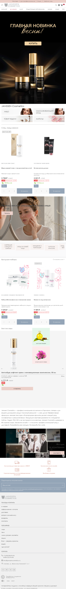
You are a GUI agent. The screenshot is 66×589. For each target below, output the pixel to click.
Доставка (4, 512)
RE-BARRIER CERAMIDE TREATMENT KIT (12, 295)
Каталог (4, 9)
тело (3, 532)
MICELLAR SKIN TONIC (8, 163)
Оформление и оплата (9, 509)
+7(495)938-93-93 (9, 555)
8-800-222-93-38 (8, 557)
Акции (39, 1)
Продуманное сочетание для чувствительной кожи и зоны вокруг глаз (48, 306)
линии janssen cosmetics (9, 535)
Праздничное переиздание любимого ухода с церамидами (16, 306)
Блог (21, 9)
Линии (50, 9)
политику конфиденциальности (32, 489)
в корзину (17, 388)
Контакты (4, 521)
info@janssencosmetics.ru (12, 560)
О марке (4, 506)
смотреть (57, 453)
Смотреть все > (59, 259)
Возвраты (4, 518)
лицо (3, 529)
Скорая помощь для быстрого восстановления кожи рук (49, 174)
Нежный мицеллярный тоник (10, 173)
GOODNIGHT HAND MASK (41, 163)
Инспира (15, 1)
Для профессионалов (28, 1)
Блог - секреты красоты (9, 541)
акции (3, 538)
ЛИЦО (57, 9)
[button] (3, 57)
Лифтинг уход (48, 1)
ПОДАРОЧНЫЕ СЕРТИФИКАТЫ (35, 9)
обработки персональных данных (12, 490)
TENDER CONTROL (39, 295)
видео (3, 544)
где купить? (5, 547)
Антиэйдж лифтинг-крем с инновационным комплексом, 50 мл (28, 373)
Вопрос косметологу (8, 515)
